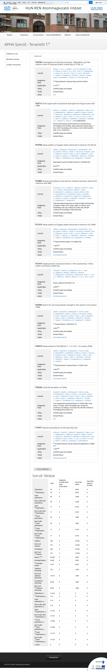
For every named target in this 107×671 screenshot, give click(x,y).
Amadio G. (78, 112)
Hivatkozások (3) (61, 296)
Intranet (34, 2)
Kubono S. (58, 71)
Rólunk (10, 35)
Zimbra (9, 2)
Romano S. (58, 198)
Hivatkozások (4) (61, 378)
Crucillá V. (60, 190)
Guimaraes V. (73, 441)
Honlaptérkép (53, 657)
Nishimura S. (77, 114)
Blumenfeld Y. (83, 149)
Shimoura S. (59, 114)
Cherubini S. (57, 188)
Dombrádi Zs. (69, 353)
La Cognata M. (70, 194)
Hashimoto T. (74, 118)
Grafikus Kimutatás (13, 65)
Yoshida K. (88, 158)
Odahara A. (58, 116)
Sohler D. (68, 277)
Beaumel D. (63, 149)
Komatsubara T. (63, 77)
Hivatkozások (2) (61, 458)
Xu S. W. (75, 69)
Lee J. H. (79, 116)
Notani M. (72, 110)
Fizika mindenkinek (82, 35)
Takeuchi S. (83, 156)
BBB (19, 2)
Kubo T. (72, 154)
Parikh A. (69, 69)
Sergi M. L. (66, 198)
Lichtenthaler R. (83, 441)
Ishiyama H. (82, 118)
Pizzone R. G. (68, 196)
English (99, 2)
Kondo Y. (66, 154)
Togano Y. (58, 75)
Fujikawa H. (70, 112)
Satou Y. (58, 156)
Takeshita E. (75, 156)
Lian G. (87, 277)
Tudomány (24, 35)
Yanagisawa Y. (79, 158)
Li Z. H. (82, 277)
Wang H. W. (58, 73)
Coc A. (64, 188)
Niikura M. (74, 272)
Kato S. (65, 116)
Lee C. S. (85, 116)
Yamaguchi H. (83, 69)
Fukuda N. (87, 152)
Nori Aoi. (81, 312)
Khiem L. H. (75, 277)
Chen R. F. (74, 73)
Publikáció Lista (12, 54)
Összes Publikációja (43, 469)
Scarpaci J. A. (66, 156)
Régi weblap (13, 3)
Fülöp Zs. (69, 121)
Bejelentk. (41, 2)
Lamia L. (78, 194)
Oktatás (67, 35)
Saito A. (87, 110)
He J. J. (63, 69)
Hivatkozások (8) (61, 255)
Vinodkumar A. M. (68, 158)
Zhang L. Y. (56, 69)
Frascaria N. (79, 152)
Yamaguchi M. (70, 200)
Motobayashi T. (73, 149)
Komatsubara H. (60, 194)
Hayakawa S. (67, 75)
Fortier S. (72, 152)
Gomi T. (57, 316)
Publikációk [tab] (37, 56)
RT (29, 2)
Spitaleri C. (77, 188)
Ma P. (74, 71)
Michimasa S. (68, 114)
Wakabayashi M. (60, 112)
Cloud (14, 2)
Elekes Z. (65, 152)
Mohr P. (65, 71)
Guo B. (80, 73)
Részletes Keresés (12, 59)
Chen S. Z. (80, 71)
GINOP (6, 3)
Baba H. (84, 112)
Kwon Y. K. (85, 438)
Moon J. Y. (72, 116)
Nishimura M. (86, 114)
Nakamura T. (85, 154)
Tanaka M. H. (61, 121)
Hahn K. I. (58, 118)
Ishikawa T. (65, 118)
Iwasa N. (82, 75)
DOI (54, 95)
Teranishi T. (75, 75)
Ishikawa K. (58, 154)
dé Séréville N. (68, 190)
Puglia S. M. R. (78, 196)
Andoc (24, 2)
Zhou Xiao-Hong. (83, 77)
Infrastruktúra (39, 35)
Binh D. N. (85, 188)
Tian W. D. (66, 73)
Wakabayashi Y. (60, 200)
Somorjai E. (74, 198)
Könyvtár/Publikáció (53, 35)
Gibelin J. (56, 149)
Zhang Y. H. (73, 77)
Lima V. (78, 154)
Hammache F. (60, 192)
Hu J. (70, 71)
